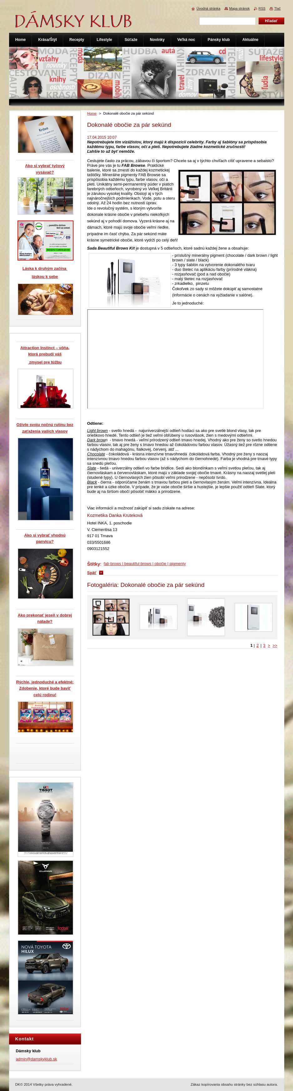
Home (92, 113)
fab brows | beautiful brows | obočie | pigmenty (145, 563)
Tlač (277, 8)
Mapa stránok (239, 8)
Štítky (93, 564)
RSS (262, 8)
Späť (92, 572)
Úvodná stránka (208, 8)
